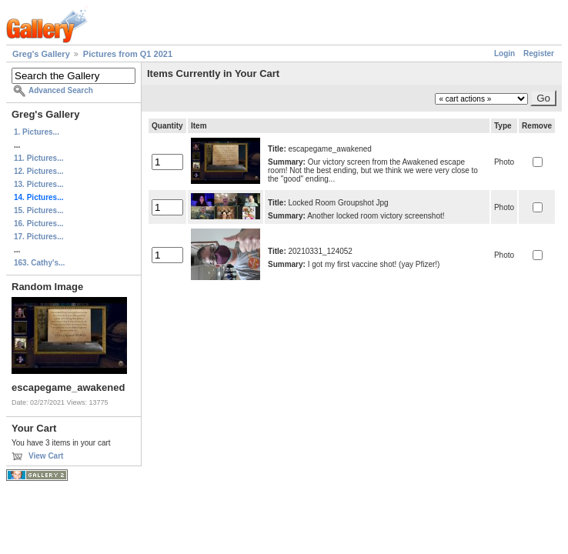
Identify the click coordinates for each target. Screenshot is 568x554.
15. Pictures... (38, 210)
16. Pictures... (38, 223)
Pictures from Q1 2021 (127, 53)
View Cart (45, 456)
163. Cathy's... (39, 263)
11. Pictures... (38, 158)
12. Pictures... (38, 171)
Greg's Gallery (41, 53)
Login (504, 53)
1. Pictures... (36, 132)
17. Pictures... (38, 236)
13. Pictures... (38, 184)
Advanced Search (60, 90)
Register (538, 53)
